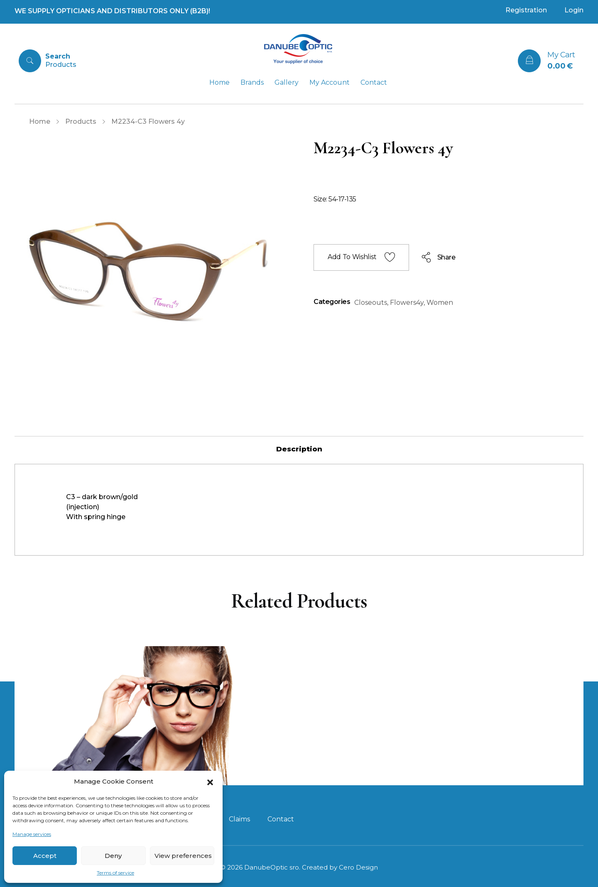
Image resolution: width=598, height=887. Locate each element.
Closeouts (370, 302)
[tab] (299, 449)
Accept (44, 856)
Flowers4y (407, 302)
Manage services (31, 834)
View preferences (183, 856)
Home (39, 121)
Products (80, 121)
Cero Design (358, 867)
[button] (210, 781)
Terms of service (115, 873)
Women (439, 302)
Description (299, 449)
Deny (113, 856)
